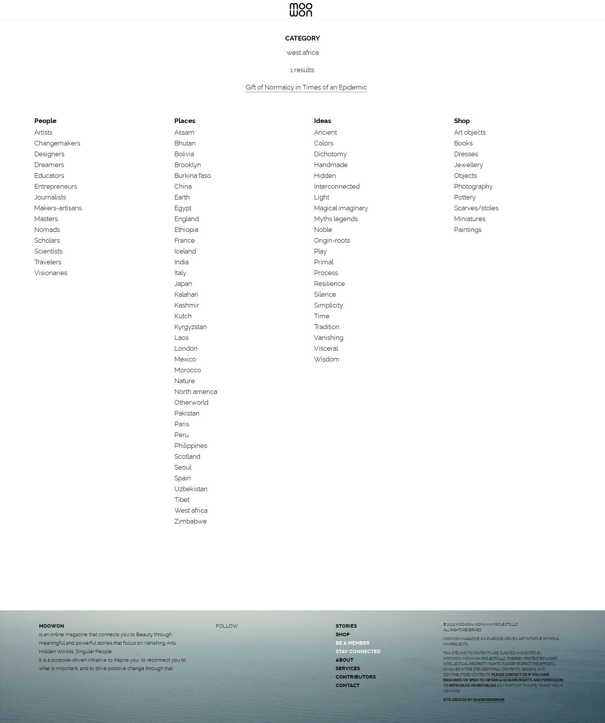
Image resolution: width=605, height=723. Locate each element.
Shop (462, 120)
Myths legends (336, 219)
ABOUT (344, 660)
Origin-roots (332, 240)
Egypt (182, 208)
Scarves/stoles (476, 208)
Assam (184, 132)
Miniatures (469, 219)
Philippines (190, 445)
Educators (49, 175)
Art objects (470, 132)
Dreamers (49, 165)
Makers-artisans (58, 208)
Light (321, 197)
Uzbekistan (191, 489)
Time (322, 316)
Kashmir (186, 305)
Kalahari (186, 294)
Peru (181, 435)
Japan (183, 283)
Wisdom (327, 359)
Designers (49, 154)
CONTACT (348, 685)
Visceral (326, 348)
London (186, 348)
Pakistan (186, 413)
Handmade (331, 165)
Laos (181, 337)
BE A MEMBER (353, 643)
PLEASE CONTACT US (509, 675)
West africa (191, 510)
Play (320, 251)
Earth (182, 197)
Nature (184, 381)
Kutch (183, 316)
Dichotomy (330, 154)
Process (326, 273)
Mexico (185, 359)
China (183, 186)
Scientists (48, 251)
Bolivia (184, 154)
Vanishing (328, 337)
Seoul (182, 467)
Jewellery (468, 165)
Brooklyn (187, 165)
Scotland (187, 456)
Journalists (50, 197)
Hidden (325, 175)
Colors (323, 143)
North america (195, 391)
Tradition (327, 327)
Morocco (187, 370)
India (181, 262)
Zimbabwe (190, 521)
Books (463, 143)
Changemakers (57, 143)
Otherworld (191, 402)
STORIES (346, 626)
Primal (323, 262)
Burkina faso (192, 175)
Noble (323, 229)
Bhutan (185, 143)
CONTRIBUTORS (356, 677)
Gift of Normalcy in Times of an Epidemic (306, 87)
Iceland (185, 251)
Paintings (468, 229)
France (184, 240)
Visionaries (50, 273)
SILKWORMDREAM (488, 700)
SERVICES (348, 668)
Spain (182, 478)
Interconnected (337, 186)
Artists (43, 132)
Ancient (325, 132)
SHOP (343, 634)
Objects (465, 175)
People (45, 120)
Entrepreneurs (55, 186)
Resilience (329, 283)
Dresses (466, 154)
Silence (325, 294)
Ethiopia (186, 229)
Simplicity (328, 305)
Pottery (465, 197)
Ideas (322, 120)
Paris (181, 424)
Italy (180, 273)
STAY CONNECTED (358, 651)
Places (184, 120)
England (186, 219)
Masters (46, 219)
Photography (473, 186)
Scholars (47, 240)
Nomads (47, 229)
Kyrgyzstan (190, 327)
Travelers (47, 262)
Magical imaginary (341, 208)
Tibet (181, 499)
